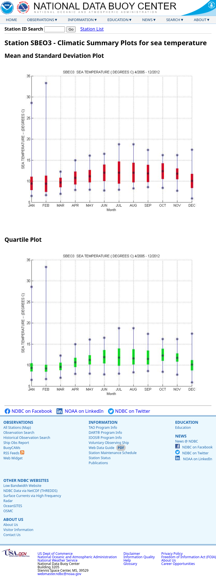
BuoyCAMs (11, 447)
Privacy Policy (172, 553)
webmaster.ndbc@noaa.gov (59, 573)
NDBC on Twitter (129, 411)
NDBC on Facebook (28, 411)
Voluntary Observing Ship (109, 442)
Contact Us (12, 534)
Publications (98, 463)
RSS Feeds (13, 453)
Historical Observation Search (26, 437)
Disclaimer (131, 553)
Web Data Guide (101, 447)
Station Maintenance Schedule (113, 452)
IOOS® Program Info (105, 437)
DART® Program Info (105, 432)
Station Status (100, 457)
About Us (13, 519)
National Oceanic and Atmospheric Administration (77, 557)
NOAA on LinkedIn (80, 411)
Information (81, 19)
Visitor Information (18, 529)
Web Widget (12, 458)
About (200, 19)
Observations (40, 19)
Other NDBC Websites (26, 480)
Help (127, 560)
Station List (92, 29)
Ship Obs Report (16, 442)
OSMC (8, 511)
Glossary (130, 563)
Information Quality (139, 557)
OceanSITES (12, 505)
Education (118, 19)
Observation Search (18, 432)
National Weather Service (58, 560)
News (147, 19)
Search (173, 19)
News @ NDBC (186, 441)
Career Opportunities (178, 563)
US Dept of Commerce (55, 553)
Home (11, 19)
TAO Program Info (103, 427)
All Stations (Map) (17, 427)
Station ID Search (23, 29)
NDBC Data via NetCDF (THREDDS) (30, 490)
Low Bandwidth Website (22, 485)
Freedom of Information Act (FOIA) (188, 557)
